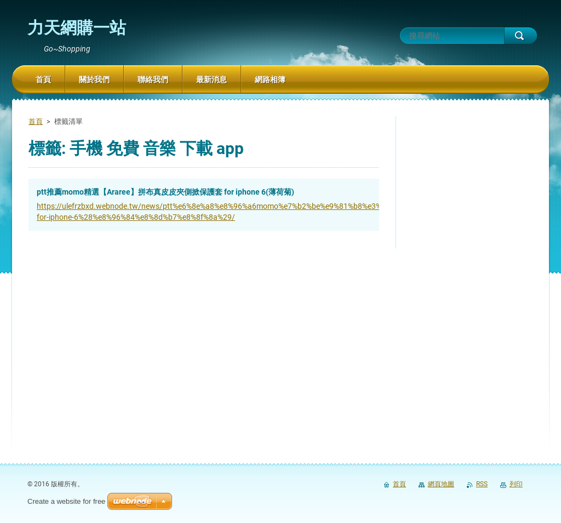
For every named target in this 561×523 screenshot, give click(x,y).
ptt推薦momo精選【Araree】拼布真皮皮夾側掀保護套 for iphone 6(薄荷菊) (165, 191)
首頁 (35, 121)
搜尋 (520, 35)
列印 (516, 484)
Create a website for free (66, 501)
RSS (482, 484)
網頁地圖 (441, 484)
